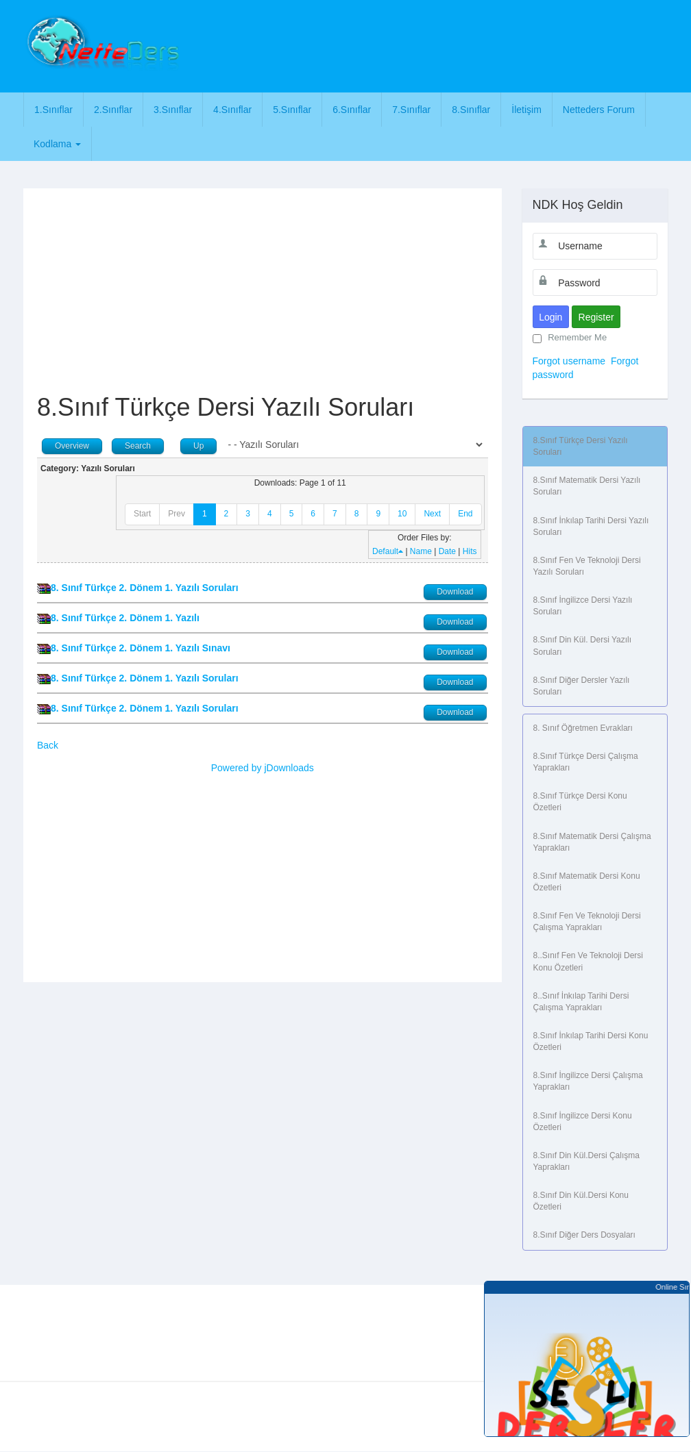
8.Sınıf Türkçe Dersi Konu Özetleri (580, 801)
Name (421, 551)
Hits (470, 551)
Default (387, 551)
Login (550, 317)
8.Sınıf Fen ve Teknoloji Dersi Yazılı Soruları (587, 566)
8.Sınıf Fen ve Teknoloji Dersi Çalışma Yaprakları (587, 921)
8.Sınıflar (471, 109)
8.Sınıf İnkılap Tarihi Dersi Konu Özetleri (590, 1041)
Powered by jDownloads (262, 767)
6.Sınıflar (351, 109)
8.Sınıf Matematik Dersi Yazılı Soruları (587, 486)
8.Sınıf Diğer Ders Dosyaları (584, 1235)
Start (142, 513)
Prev (176, 513)
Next (432, 513)
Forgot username (569, 360)
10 (402, 513)
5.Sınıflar (292, 109)
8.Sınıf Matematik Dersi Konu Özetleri (586, 881)
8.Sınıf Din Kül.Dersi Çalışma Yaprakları (586, 1161)
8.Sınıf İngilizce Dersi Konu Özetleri (582, 1121)
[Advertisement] (439, 44)
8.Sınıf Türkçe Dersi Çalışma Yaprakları (585, 762)
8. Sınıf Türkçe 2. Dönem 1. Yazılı (125, 617)
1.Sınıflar (53, 109)
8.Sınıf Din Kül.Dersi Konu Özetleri (581, 1201)
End (465, 513)
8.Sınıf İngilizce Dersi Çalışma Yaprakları (588, 1081)
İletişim (526, 109)
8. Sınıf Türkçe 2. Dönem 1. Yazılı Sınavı (140, 647)
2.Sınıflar (113, 109)
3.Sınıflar (173, 109)
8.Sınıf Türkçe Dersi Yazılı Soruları (580, 446)
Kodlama (57, 143)
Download (455, 592)
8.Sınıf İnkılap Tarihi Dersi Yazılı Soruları (591, 526)
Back (47, 745)
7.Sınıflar (411, 109)
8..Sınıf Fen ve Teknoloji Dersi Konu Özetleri (588, 961)
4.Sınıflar (232, 109)
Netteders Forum (599, 109)
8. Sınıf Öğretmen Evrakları (583, 728)
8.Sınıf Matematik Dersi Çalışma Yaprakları (592, 842)
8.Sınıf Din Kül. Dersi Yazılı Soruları (582, 645)
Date (447, 551)
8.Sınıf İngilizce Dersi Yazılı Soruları (583, 605)
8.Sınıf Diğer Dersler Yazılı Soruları (581, 686)
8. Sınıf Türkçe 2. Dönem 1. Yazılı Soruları (145, 587)
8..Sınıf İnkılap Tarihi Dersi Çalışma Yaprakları (581, 1001)
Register (596, 317)
